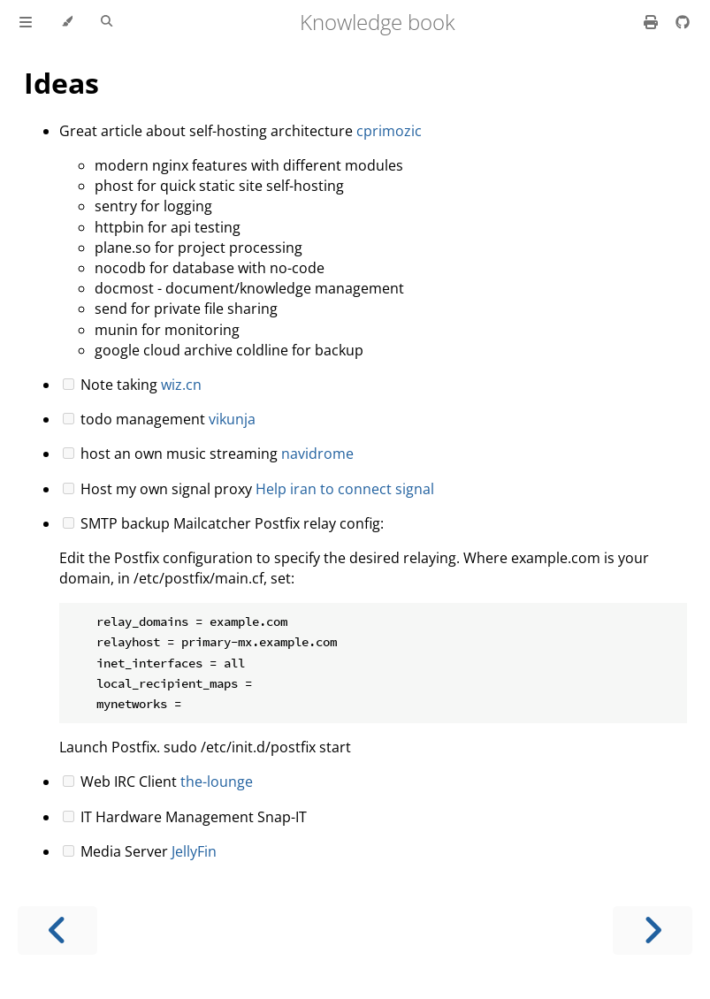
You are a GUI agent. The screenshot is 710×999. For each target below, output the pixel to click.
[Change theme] (67, 22)
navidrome (317, 453)
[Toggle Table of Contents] (25, 22)
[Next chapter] (652, 930)
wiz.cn (181, 384)
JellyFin (194, 851)
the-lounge (216, 781)
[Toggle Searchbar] (106, 22)
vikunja (232, 419)
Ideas (61, 83)
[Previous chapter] (57, 930)
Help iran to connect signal (345, 489)
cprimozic (389, 131)
